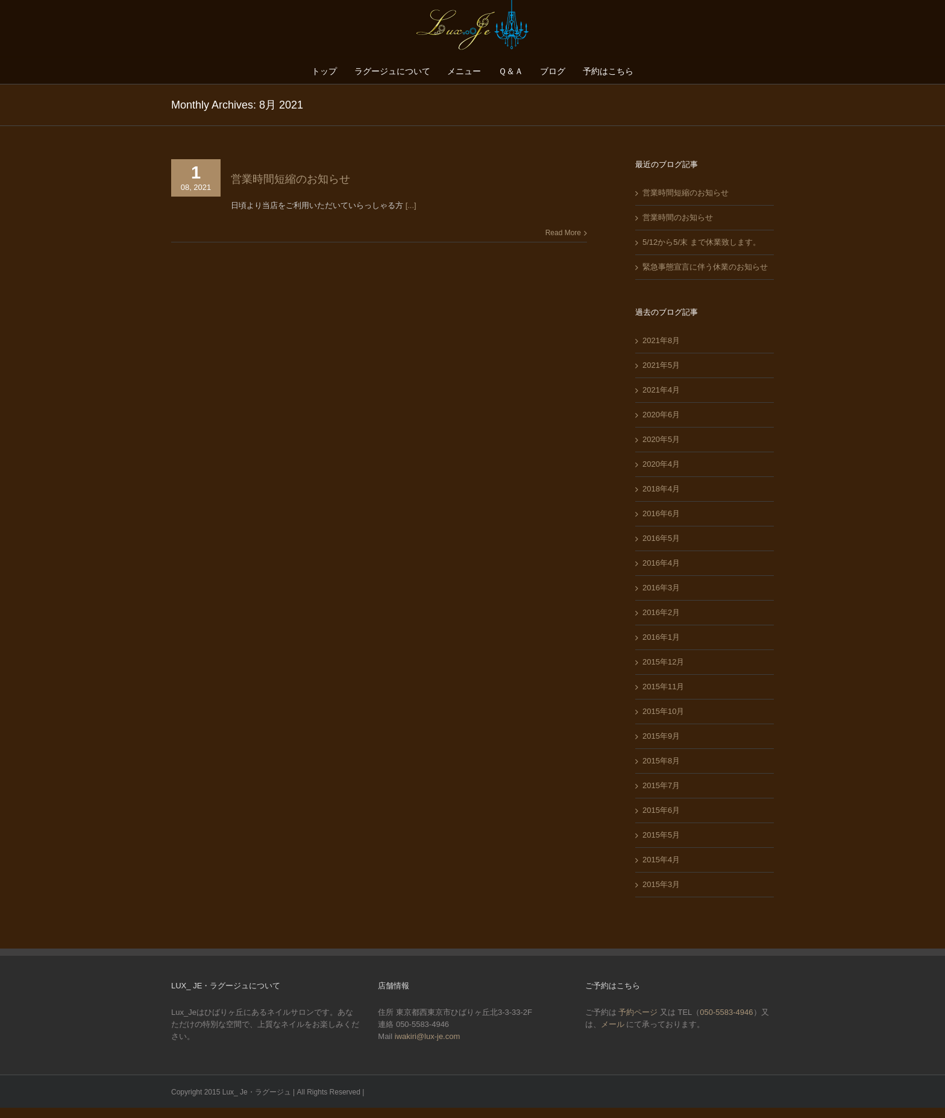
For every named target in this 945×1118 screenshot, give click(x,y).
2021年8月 (661, 340)
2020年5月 (661, 439)
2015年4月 (661, 859)
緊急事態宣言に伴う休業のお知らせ (705, 266)
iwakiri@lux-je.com (427, 1036)
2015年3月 (661, 884)
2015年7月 (661, 785)
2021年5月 (661, 365)
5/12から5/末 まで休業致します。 (701, 242)
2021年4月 (661, 389)
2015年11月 (663, 686)
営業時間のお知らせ (677, 217)
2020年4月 (661, 464)
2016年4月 (661, 562)
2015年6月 (661, 810)
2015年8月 (661, 760)
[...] (411, 205)
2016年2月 (661, 612)
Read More (563, 233)
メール (614, 1024)
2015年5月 (661, 834)
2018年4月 (661, 488)
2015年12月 (663, 661)
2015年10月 (663, 711)
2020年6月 (661, 414)
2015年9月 (661, 736)
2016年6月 (661, 513)
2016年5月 (661, 538)
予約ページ (638, 1012)
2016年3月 (661, 587)
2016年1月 (661, 637)
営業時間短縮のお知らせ (290, 179)
